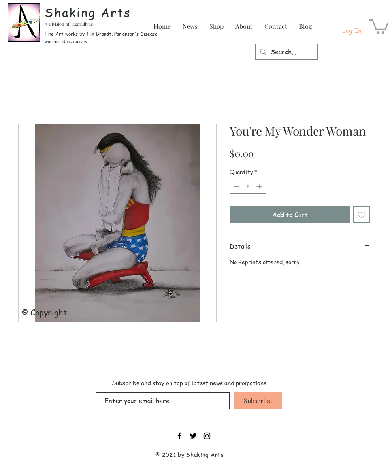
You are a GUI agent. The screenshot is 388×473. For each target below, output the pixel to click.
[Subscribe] (258, 400)
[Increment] (260, 186)
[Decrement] (236, 186)
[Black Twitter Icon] (193, 436)
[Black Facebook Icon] (179, 436)
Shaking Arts (88, 12)
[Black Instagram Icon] (207, 436)
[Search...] (286, 51)
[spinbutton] (248, 186)
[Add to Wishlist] (361, 214)
